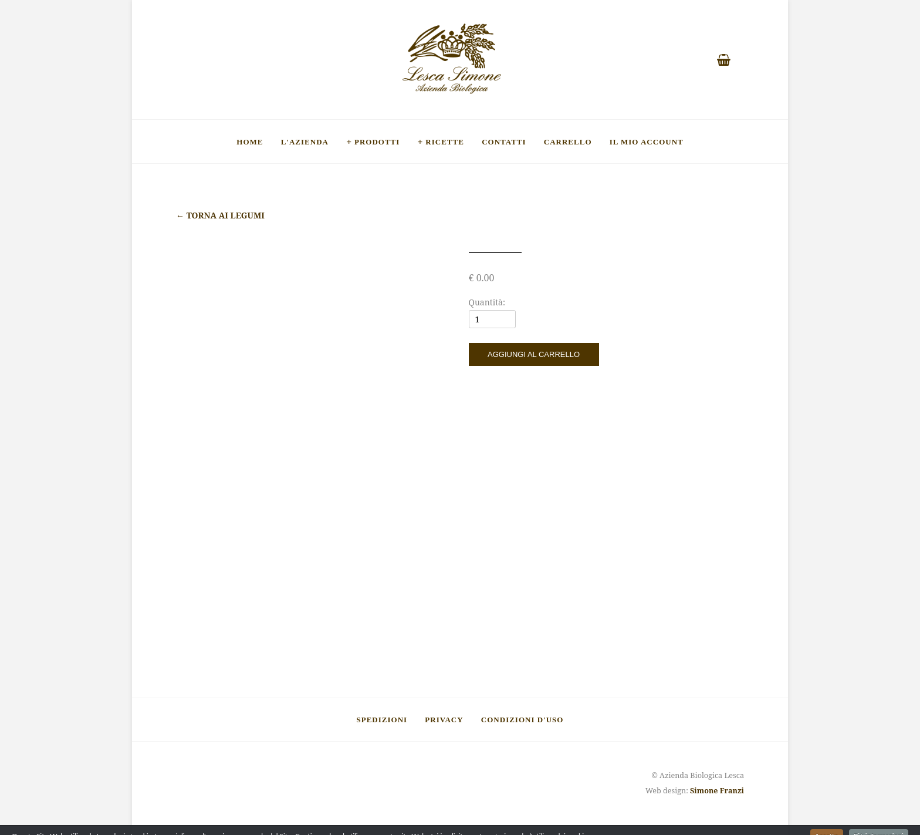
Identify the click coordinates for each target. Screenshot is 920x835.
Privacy (444, 719)
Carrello (568, 141)
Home (249, 141)
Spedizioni (382, 719)
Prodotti (377, 141)
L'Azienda (305, 141)
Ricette (444, 141)
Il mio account (647, 141)
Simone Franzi (717, 791)
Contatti (504, 141)
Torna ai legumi (220, 215)
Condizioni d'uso (522, 719)
